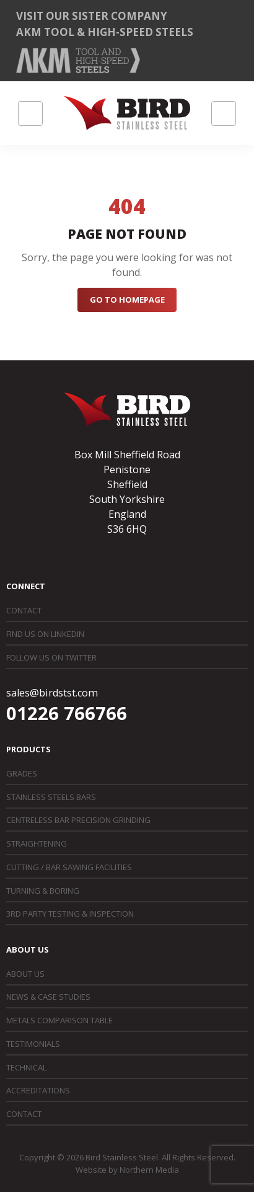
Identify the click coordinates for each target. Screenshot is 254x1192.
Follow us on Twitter (51, 657)
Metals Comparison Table (59, 1020)
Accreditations (38, 1090)
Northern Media (149, 1169)
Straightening (36, 843)
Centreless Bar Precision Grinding (78, 819)
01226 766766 (66, 713)
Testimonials (33, 1043)
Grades (21, 773)
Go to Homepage (127, 299)
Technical (26, 1067)
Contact (24, 610)
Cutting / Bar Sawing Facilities (69, 867)
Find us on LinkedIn (45, 633)
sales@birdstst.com (52, 693)
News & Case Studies (48, 996)
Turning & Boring (42, 890)
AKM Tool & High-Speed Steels (104, 32)
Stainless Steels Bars (51, 797)
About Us (25, 973)
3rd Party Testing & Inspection (70, 913)
